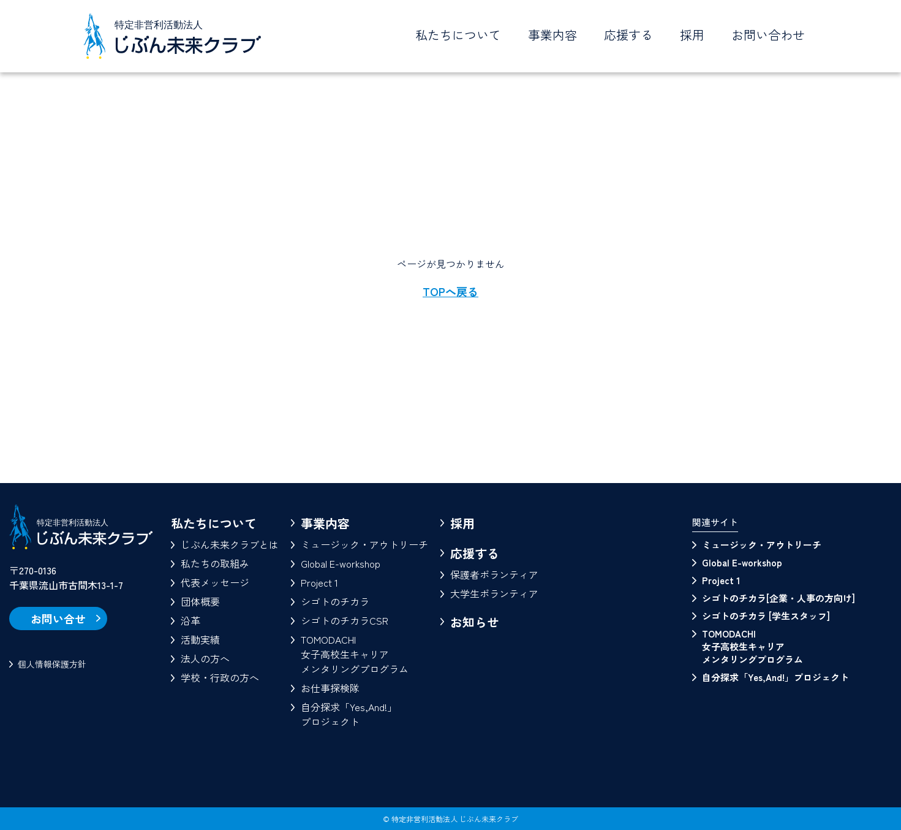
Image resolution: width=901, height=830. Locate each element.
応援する (474, 553)
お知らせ (474, 622)
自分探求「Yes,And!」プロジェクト (349, 714)
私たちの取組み (215, 563)
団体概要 (200, 601)
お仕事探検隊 (330, 687)
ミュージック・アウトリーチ (364, 544)
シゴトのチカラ (335, 601)
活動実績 (200, 639)
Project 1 (319, 582)
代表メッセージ (215, 582)
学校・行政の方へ (220, 677)
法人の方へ (205, 658)
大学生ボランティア (494, 593)
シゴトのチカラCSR (344, 620)
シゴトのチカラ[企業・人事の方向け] (778, 598)
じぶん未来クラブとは (230, 544)
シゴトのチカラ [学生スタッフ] (766, 615)
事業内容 (325, 523)
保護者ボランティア (494, 574)
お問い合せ (58, 618)
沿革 (190, 620)
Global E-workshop (340, 563)
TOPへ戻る (450, 291)
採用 (692, 35)
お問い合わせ (768, 35)
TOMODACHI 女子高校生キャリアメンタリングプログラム (752, 646)
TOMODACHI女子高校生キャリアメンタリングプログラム (355, 654)
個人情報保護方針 (52, 664)
